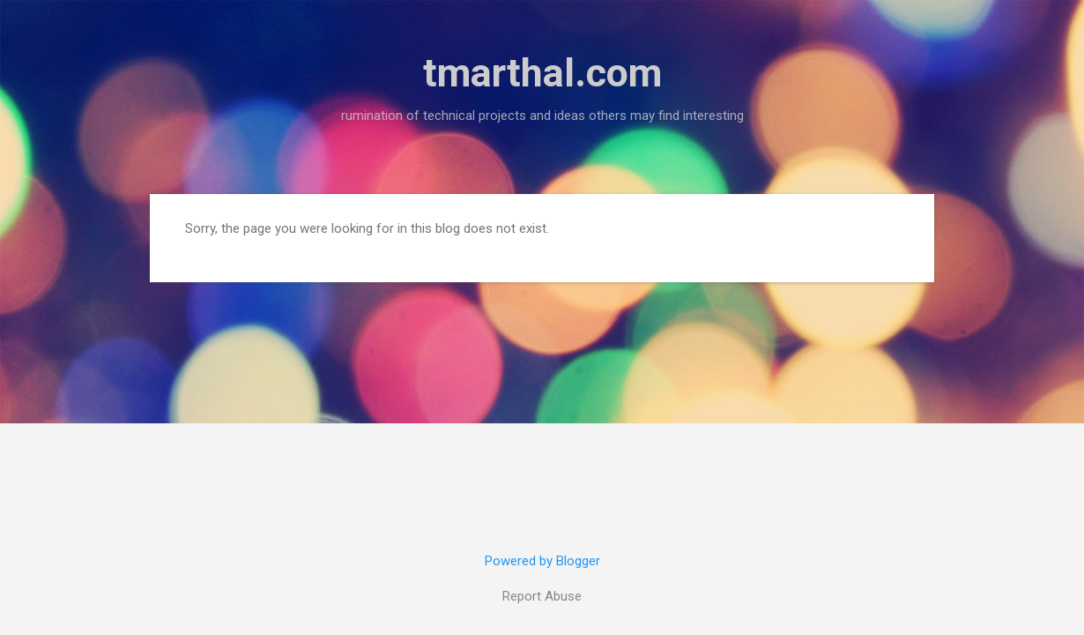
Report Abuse (542, 596)
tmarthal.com (542, 72)
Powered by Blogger (542, 561)
